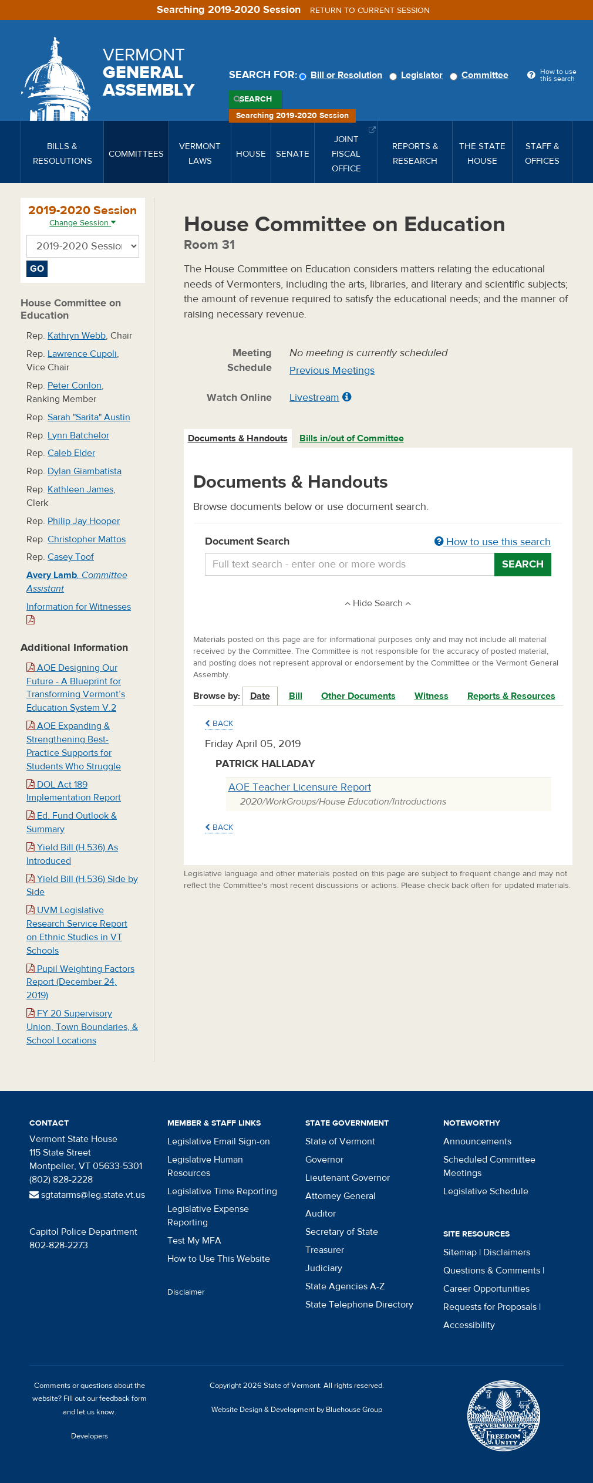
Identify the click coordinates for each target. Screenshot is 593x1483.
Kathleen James (80, 489)
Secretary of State (341, 1232)
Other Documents (358, 696)
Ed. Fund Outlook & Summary (71, 822)
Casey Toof (71, 557)
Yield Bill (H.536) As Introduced (72, 854)
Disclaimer (186, 1292)
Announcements (477, 1141)
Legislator (418, 75)
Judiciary (323, 1268)
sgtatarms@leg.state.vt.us (87, 1195)
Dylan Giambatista (85, 471)
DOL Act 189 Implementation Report (73, 791)
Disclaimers (506, 1252)
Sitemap (460, 1252)
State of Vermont (340, 1141)
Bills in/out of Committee (351, 438)
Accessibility (469, 1325)
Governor (324, 1160)
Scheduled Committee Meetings (489, 1166)
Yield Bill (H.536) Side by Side (82, 885)
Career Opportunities (486, 1289)
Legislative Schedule (485, 1191)
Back (219, 723)
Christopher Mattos (87, 539)
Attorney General (340, 1196)
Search (256, 99)
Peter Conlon (75, 385)
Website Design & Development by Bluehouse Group (296, 1409)
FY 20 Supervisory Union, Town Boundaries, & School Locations (82, 1027)
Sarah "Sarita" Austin (89, 417)
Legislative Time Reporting (222, 1191)
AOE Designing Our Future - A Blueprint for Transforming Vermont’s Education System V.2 (75, 688)
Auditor (320, 1213)
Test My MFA (194, 1240)
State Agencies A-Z (345, 1286)
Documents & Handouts (238, 438)
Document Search (378, 542)
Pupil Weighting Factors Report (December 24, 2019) (80, 982)
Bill (295, 696)
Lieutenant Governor (347, 1178)
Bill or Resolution (342, 75)
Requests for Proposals (490, 1307)
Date (260, 696)
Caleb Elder (71, 453)
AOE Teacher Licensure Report (299, 787)
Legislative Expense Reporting (208, 1215)
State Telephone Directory (359, 1304)
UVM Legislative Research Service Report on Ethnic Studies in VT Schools (76, 930)
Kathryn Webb (77, 336)
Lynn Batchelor (78, 435)
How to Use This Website (218, 1259)
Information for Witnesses (78, 613)
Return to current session (370, 10)
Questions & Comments (491, 1270)
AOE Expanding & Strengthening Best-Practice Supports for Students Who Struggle (73, 746)
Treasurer (324, 1250)
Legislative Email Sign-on (218, 1141)
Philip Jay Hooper (84, 521)
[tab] (238, 438)
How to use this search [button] (492, 542)
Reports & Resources (511, 696)
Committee (480, 75)
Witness (432, 696)
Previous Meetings (332, 370)
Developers (89, 1436)
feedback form (123, 1398)
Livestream (314, 397)
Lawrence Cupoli (82, 354)
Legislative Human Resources (205, 1166)
